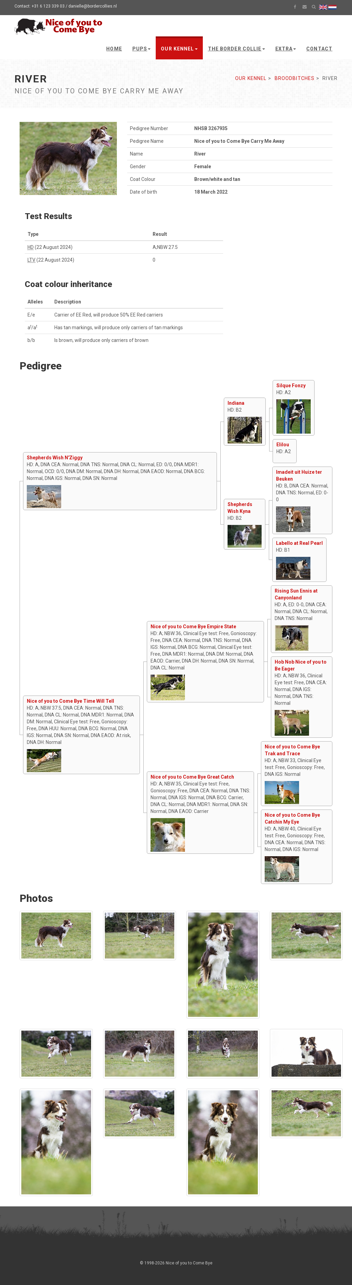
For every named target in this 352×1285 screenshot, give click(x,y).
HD (31, 247)
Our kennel (179, 48)
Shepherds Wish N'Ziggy (54, 457)
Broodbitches (295, 78)
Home (114, 48)
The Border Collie (236, 48)
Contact (319, 48)
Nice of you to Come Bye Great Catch (192, 777)
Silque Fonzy (291, 385)
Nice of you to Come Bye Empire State (193, 626)
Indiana (236, 403)
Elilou (282, 444)
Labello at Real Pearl (299, 543)
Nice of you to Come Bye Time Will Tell (70, 701)
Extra (285, 48)
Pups (141, 48)
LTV (31, 260)
